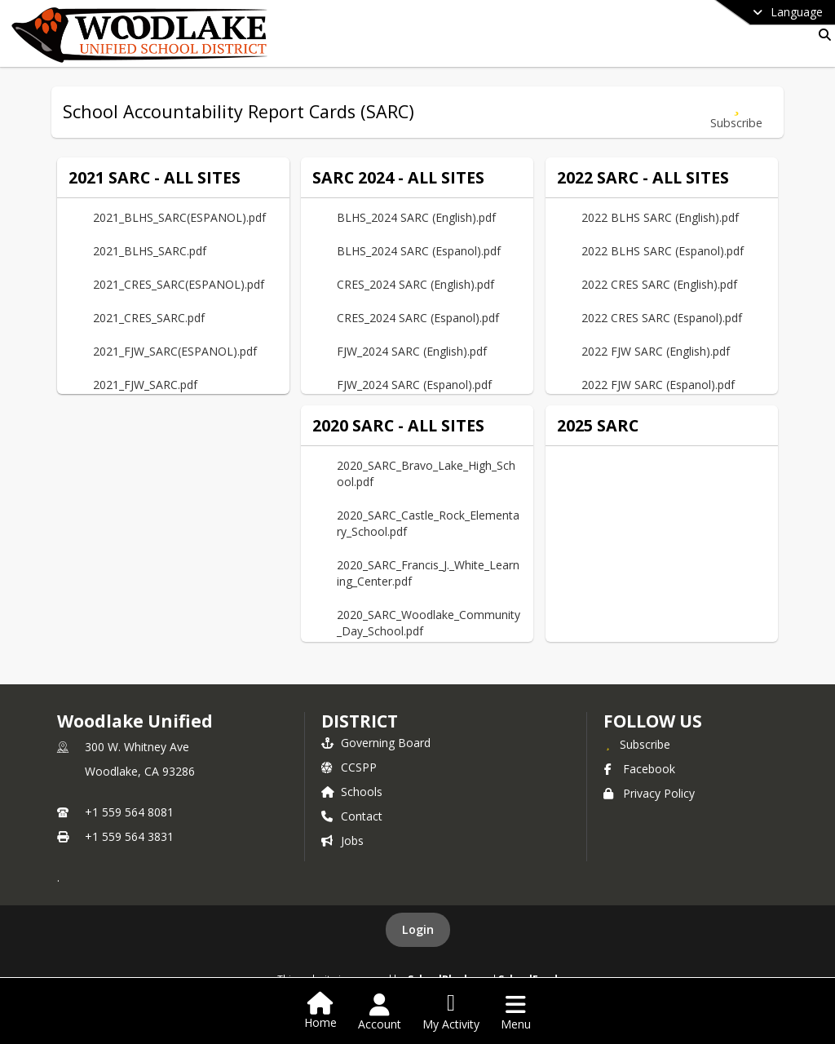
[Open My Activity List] (450, 1012)
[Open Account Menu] (379, 1012)
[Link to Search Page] (821, 34)
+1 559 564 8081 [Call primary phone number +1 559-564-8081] (129, 812)
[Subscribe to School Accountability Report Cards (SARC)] (736, 112)
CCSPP (349, 767)
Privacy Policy (649, 793)
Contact (351, 816)
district (359, 721)
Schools (351, 791)
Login (418, 929)
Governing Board (376, 742)
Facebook (639, 768)
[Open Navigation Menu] (516, 1012)
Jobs (342, 840)
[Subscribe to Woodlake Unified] (636, 744)
